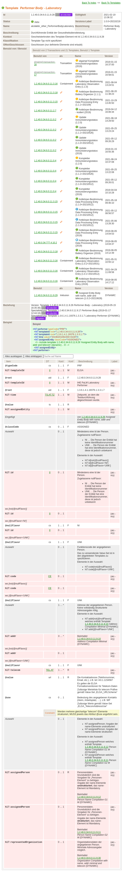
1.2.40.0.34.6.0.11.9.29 (45, 295)
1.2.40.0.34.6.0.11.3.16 (45, 83)
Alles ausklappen (13, 356)
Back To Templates (110, 3)
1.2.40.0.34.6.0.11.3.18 (45, 92)
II (50, 370)
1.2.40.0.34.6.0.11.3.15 (45, 101)
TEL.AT (50, 670)
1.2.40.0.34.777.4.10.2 (45, 242)
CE (49, 576)
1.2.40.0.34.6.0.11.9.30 (89, 858)
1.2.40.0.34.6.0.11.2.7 (45, 110)
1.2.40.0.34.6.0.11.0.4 (45, 160)
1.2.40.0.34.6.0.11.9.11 (96, 760)
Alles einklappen (33, 356)
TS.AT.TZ (50, 394)
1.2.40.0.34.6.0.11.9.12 (96, 747)
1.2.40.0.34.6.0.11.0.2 (45, 119)
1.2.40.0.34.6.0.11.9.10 (96, 624)
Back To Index (89, 3)
